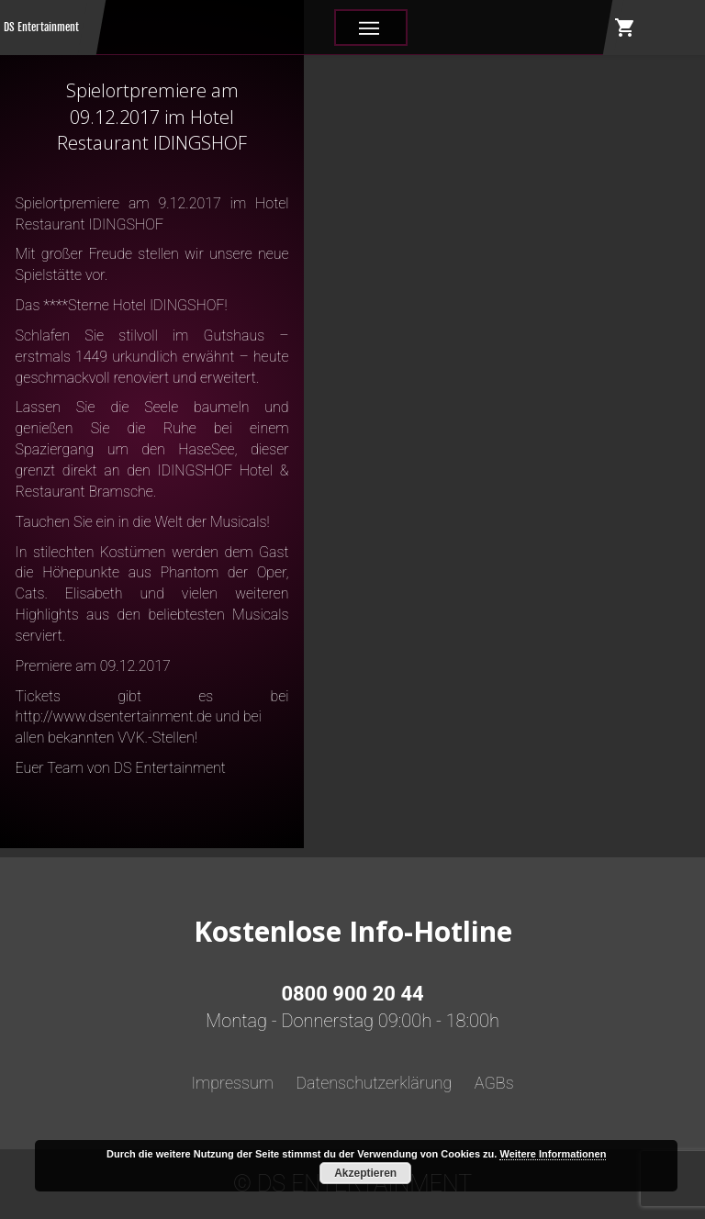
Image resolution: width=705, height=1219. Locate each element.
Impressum (232, 1082)
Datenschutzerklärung (374, 1082)
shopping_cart (625, 28)
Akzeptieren (365, 1173)
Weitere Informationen (552, 1153)
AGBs (494, 1082)
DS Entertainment (41, 27)
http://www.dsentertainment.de (114, 716)
